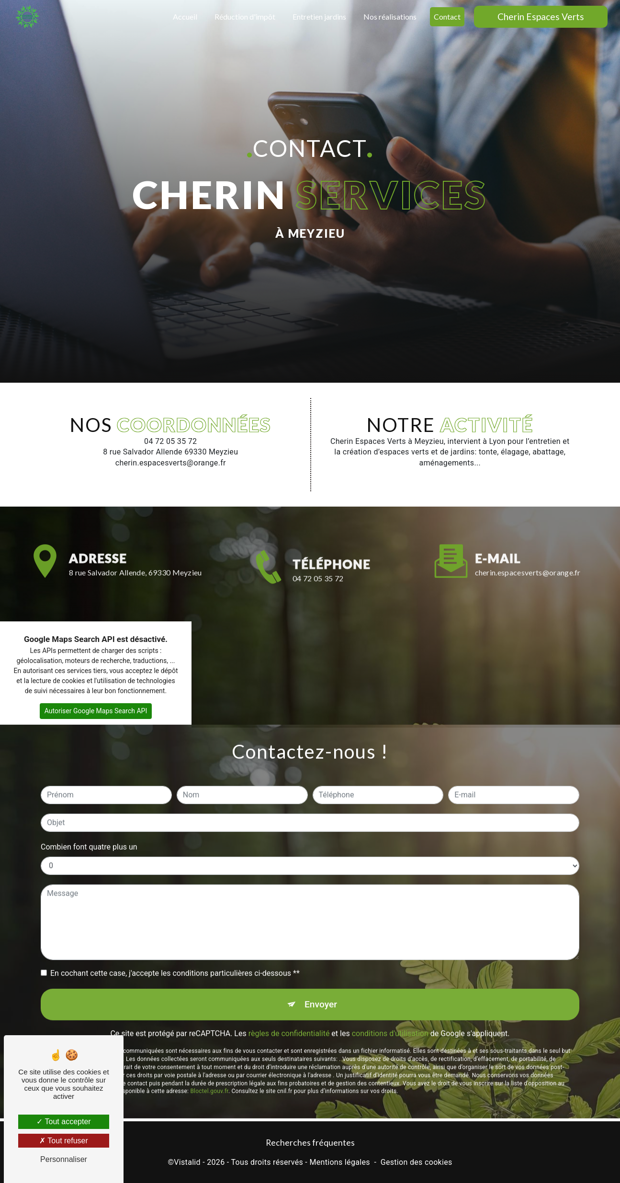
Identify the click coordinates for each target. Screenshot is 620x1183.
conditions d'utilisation (390, 999)
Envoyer (320, 969)
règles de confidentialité (289, 999)
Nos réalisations (390, 16)
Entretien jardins (319, 16)
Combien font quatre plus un (89, 812)
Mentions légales (339, 1162)
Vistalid (187, 1162)
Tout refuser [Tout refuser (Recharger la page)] (63, 1141)
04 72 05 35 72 (318, 612)
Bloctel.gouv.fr (209, 1057)
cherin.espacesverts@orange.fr (528, 537)
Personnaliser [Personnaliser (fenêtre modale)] (63, 1159)
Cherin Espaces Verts (540, 16)
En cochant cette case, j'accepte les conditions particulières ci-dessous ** (175, 938)
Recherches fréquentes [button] (310, 1143)
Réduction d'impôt (244, 16)
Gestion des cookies (416, 1162)
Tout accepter (63, 1121)
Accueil (185, 16)
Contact (447, 16)
